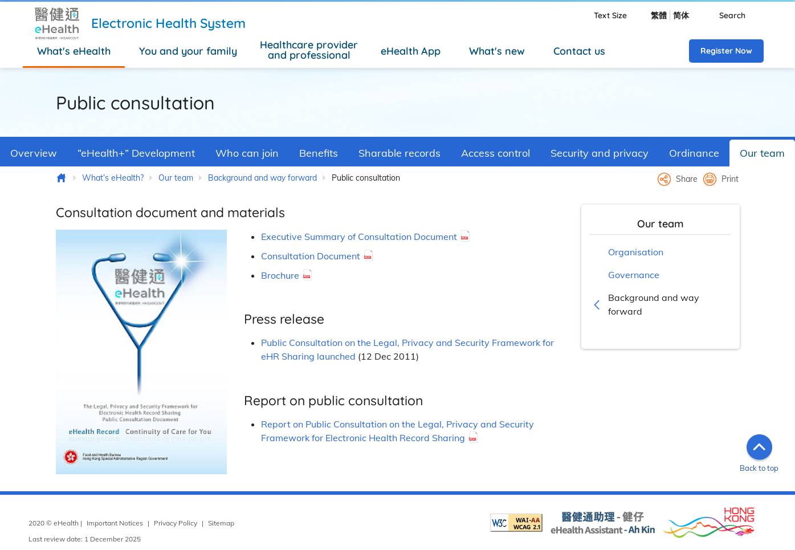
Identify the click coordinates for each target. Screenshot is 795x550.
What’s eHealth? (113, 178)
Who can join (247, 153)
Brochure (280, 275)
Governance (633, 274)
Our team (762, 153)
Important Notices (115, 523)
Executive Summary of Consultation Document (359, 236)
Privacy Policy (175, 523)
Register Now (726, 51)
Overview (33, 153)
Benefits (318, 153)
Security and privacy (600, 153)
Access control (495, 153)
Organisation (635, 252)
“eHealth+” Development (136, 153)
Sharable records (399, 153)
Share (687, 179)
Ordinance (694, 153)
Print (730, 179)
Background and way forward (262, 178)
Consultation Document (310, 256)
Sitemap (221, 523)
